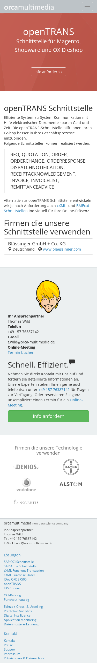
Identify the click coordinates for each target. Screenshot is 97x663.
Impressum (12, 654)
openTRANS (12, 584)
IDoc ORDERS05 (15, 579)
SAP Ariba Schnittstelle (20, 566)
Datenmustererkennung (21, 624)
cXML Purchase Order (19, 575)
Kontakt (10, 633)
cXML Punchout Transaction (24, 570)
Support (9, 649)
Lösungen (12, 554)
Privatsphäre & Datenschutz (24, 658)
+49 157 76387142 (54, 389)
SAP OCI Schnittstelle (19, 562)
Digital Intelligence (17, 615)
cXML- (62, 205)
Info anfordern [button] (48, 416)
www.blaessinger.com (62, 249)
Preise (8, 645)
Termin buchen (21, 352)
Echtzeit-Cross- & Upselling (23, 606)
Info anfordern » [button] (48, 71)
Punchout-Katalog (16, 599)
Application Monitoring (20, 620)
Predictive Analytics (18, 611)
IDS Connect (12, 588)
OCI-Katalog (12, 595)
